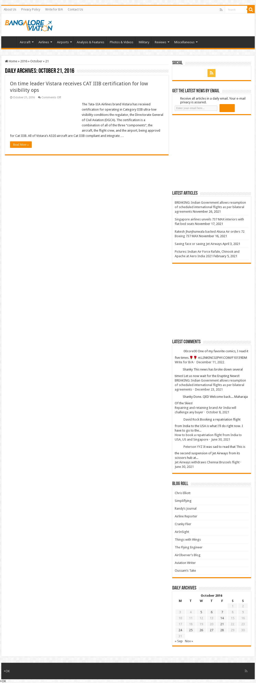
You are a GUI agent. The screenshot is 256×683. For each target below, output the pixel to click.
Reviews (160, 42)
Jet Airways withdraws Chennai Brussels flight (207, 462)
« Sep (179, 641)
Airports (63, 42)
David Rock (191, 419)
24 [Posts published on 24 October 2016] (180, 630)
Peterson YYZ (193, 447)
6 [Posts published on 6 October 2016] (211, 612)
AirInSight (182, 532)
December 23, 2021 (209, 389)
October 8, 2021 (217, 412)
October (36, 61)
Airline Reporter (186, 516)
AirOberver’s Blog (187, 555)
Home (10, 41)
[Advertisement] (209, 152)
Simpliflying (183, 501)
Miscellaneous (184, 42)
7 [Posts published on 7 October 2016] (222, 612)
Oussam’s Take (185, 570)
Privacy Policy (30, 9)
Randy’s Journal (185, 508)
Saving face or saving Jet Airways (198, 244)
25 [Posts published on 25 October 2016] (190, 630)
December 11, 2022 (210, 362)
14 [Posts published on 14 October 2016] (222, 618)
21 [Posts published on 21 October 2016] (222, 624)
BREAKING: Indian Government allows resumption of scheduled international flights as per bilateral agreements (210, 207)
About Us (10, 9)
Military (144, 42)
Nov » (189, 641)
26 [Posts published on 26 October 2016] (201, 630)
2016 (23, 61)
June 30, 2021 (220, 439)
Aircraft (25, 42)
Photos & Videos (121, 42)
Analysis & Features (90, 42)
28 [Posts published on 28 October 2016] (222, 630)
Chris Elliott (182, 493)
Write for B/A (54, 9)
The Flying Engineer (188, 547)
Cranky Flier (183, 524)
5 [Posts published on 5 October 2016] (201, 612)
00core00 (190, 351)
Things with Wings (188, 539)
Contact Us (75, 9)
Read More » (21, 144)
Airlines (43, 42)
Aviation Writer (185, 563)
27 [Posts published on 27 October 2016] (211, 630)
